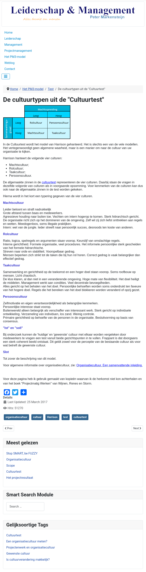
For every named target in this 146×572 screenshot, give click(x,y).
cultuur (37, 417)
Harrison (52, 417)
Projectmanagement (18, 51)
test (65, 417)
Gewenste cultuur (18, 553)
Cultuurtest (13, 535)
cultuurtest (80, 417)
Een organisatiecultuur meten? (26, 541)
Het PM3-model (14, 57)
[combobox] (25, 506)
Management (13, 44)
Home (8, 32)
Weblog (9, 63)
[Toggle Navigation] (6, 76)
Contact (9, 69)
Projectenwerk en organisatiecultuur (30, 547)
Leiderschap (12, 38)
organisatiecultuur (16, 417)
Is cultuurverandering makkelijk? (28, 559)
